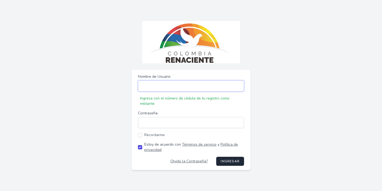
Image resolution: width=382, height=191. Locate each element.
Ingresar (230, 161)
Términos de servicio (199, 144)
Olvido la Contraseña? (189, 161)
